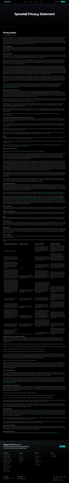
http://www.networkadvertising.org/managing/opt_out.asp (30, 199)
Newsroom (21, 461)
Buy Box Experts (6, 468)
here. (44, 351)
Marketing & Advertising (7, 466)
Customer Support (6, 471)
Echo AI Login (37, 464)
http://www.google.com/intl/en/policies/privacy (49, 192)
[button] (25, 2)
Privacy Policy (53, 454)
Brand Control (5, 464)
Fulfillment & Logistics (7, 454)
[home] (7, 1)
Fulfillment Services (6, 456)
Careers (20, 456)
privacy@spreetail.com (24, 146)
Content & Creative (6, 463)
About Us (20, 454)
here (12, 202)
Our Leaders (21, 459)
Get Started (63, 1)
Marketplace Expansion (7, 461)
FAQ (20, 463)
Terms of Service (30, 43)
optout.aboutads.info (56, 199)
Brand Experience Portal (7, 459)
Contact (36, 463)
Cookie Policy (53, 456)
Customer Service (38, 461)
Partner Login (57, 1)
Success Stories (38, 456)
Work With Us (62, 446)
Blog (36, 454)
